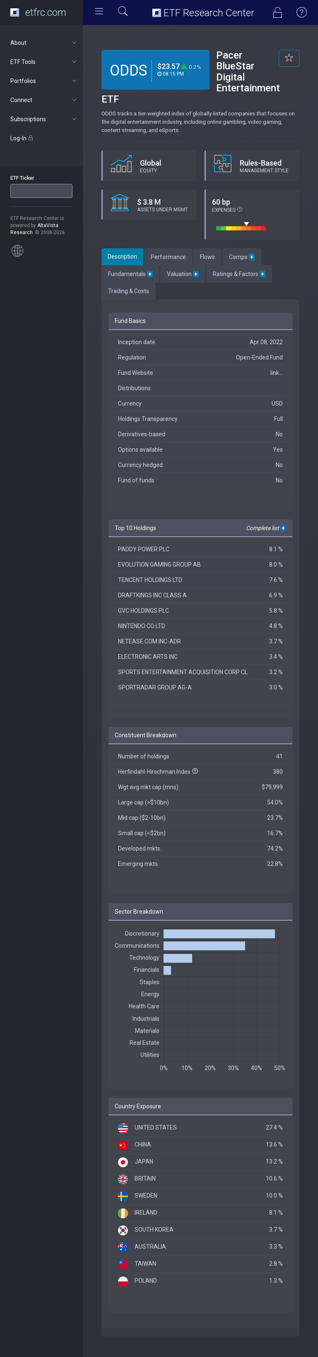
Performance (168, 257)
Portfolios (44, 81)
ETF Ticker (22, 178)
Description (122, 256)
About (44, 42)
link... (276, 372)
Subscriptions (44, 119)
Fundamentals (130, 274)
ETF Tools (44, 62)
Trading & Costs (128, 291)
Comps (242, 257)
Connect (44, 100)
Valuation (183, 274)
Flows (207, 257)
